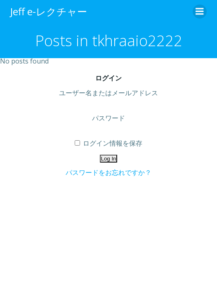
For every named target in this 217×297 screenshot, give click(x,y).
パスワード (108, 118)
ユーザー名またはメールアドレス (108, 92)
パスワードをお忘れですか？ (108, 172)
